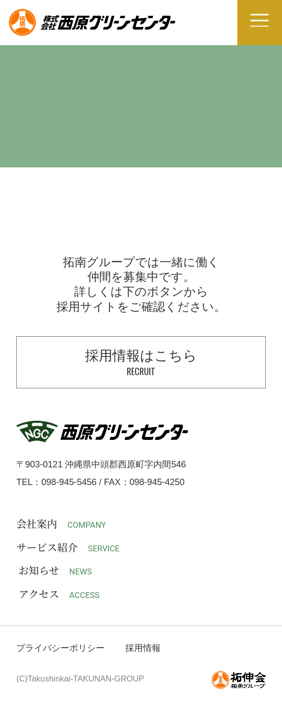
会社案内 (61, 524)
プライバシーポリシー (60, 648)
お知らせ (55, 570)
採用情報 (143, 648)
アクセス (59, 594)
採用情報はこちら (141, 363)
